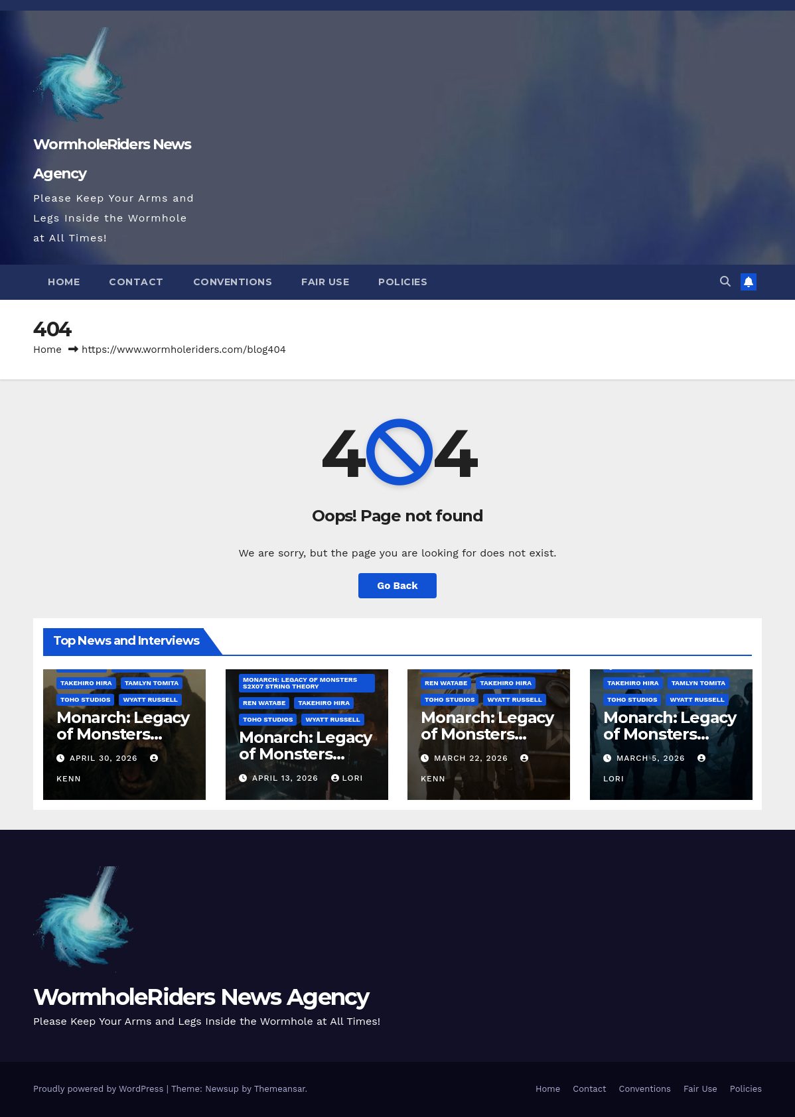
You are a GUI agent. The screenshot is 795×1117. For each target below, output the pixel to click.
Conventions (233, 282)
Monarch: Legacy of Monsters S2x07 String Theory (299, 683)
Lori (346, 778)
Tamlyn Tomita (152, 683)
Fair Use (325, 282)
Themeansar (279, 1089)
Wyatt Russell (150, 700)
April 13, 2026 (286, 778)
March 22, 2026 (473, 758)
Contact (136, 282)
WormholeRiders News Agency (201, 997)
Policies (402, 282)
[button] (725, 281)
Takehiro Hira (86, 683)
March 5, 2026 (652, 758)
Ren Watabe (263, 703)
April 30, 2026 (105, 758)
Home (64, 282)
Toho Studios (85, 700)
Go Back (397, 586)
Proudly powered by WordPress (100, 1089)
